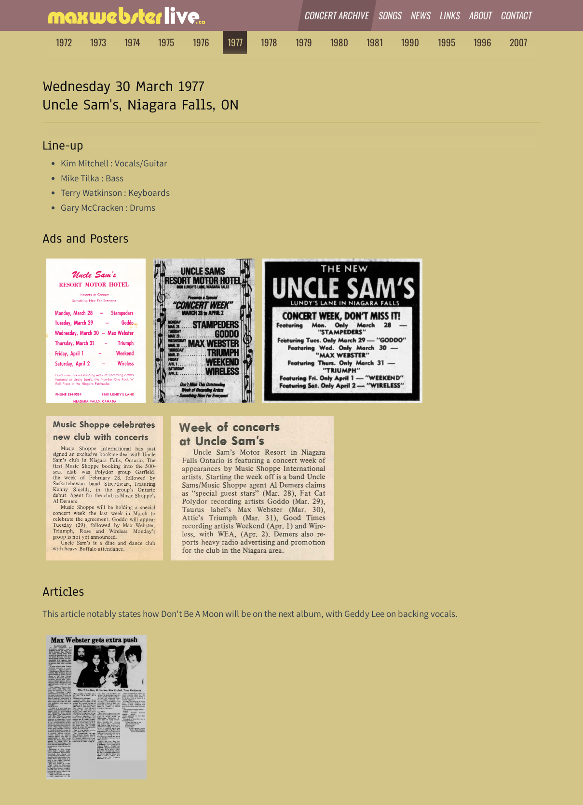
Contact (516, 15)
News (421, 15)
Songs (390, 15)
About (480, 15)
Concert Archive (337, 15)
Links (450, 15)
